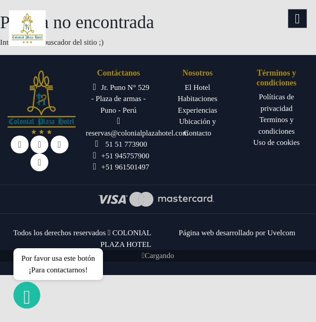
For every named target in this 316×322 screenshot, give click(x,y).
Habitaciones (198, 98)
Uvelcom (281, 233)
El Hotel (197, 87)
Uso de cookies (276, 142)
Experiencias (197, 110)
